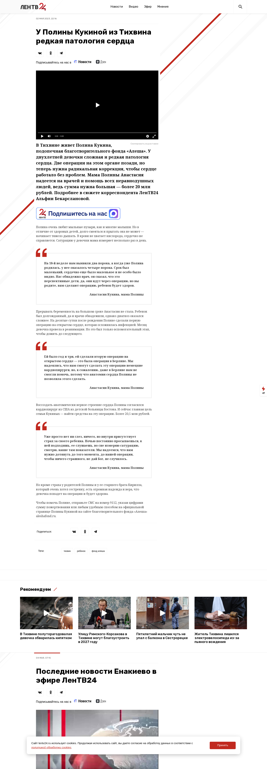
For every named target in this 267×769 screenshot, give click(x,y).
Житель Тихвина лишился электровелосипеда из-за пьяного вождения (217, 638)
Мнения (163, 6)
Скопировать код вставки (144, 143)
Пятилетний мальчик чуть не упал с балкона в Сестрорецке (162, 636)
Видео (133, 6)
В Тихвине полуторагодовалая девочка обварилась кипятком (46, 636)
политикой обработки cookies (51, 747)
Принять (222, 745)
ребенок (81, 551)
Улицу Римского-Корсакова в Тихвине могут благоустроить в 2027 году (103, 638)
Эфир (147, 6)
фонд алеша (98, 551)
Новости (117, 6)
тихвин (67, 551)
